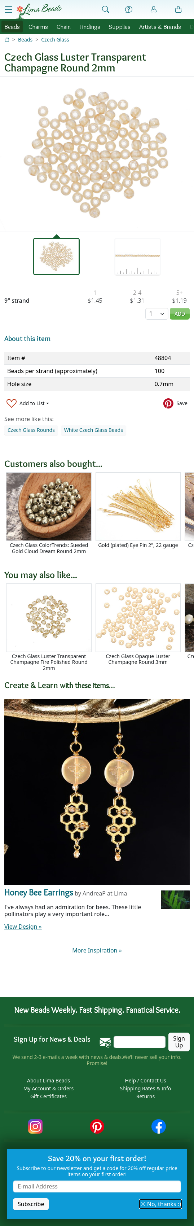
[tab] (56, 256)
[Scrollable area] (99, 516)
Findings (89, 26)
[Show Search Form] (105, 10)
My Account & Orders (48, 1088)
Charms (38, 26)
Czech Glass (55, 39)
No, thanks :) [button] (160, 1204)
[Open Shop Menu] (8, 9)
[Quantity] (156, 314)
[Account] (153, 9)
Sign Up (179, 1041)
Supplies (120, 26)
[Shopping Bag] (178, 10)
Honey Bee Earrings (38, 892)
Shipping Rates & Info (145, 1088)
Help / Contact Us (145, 1080)
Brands (160, 26)
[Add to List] (27, 403)
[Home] (6, 39)
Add (180, 313)
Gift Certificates (48, 1096)
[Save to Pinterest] (175, 403)
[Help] (128, 10)
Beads (12, 26)
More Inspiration (97, 950)
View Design (23, 927)
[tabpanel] (97, 154)
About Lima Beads (48, 1080)
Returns (145, 1096)
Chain (64, 26)
